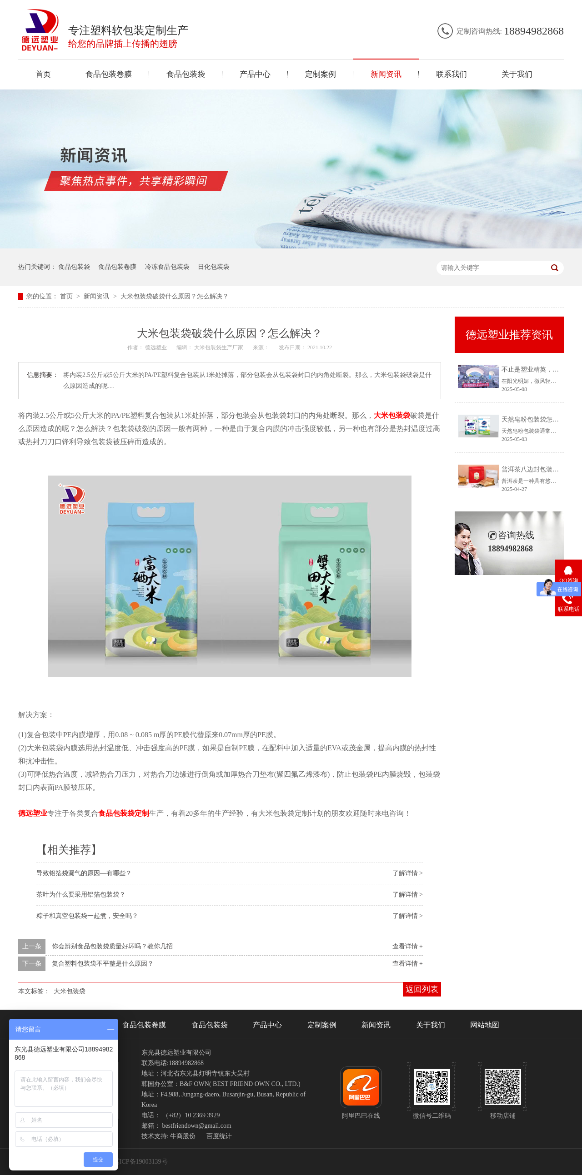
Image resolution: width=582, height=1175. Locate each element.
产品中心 (255, 74)
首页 (43, 74)
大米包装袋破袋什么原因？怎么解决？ (174, 296)
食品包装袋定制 (123, 813)
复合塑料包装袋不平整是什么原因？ (103, 963)
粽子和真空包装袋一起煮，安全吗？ (87, 915)
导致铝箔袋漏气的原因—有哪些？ (84, 873)
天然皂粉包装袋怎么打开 (537, 419)
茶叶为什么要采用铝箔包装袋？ (80, 894)
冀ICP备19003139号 (140, 1161)
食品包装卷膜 (108, 74)
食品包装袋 (185, 74)
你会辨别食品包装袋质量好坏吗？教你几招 (112, 946)
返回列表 (422, 989)
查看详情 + (407, 946)
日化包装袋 (214, 266)
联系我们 (451, 74)
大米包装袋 (392, 415)
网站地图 (484, 1025)
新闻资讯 (386, 74)
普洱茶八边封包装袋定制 (537, 469)
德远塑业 (32, 813)
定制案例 (320, 74)
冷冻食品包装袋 (167, 266)
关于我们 (517, 74)
